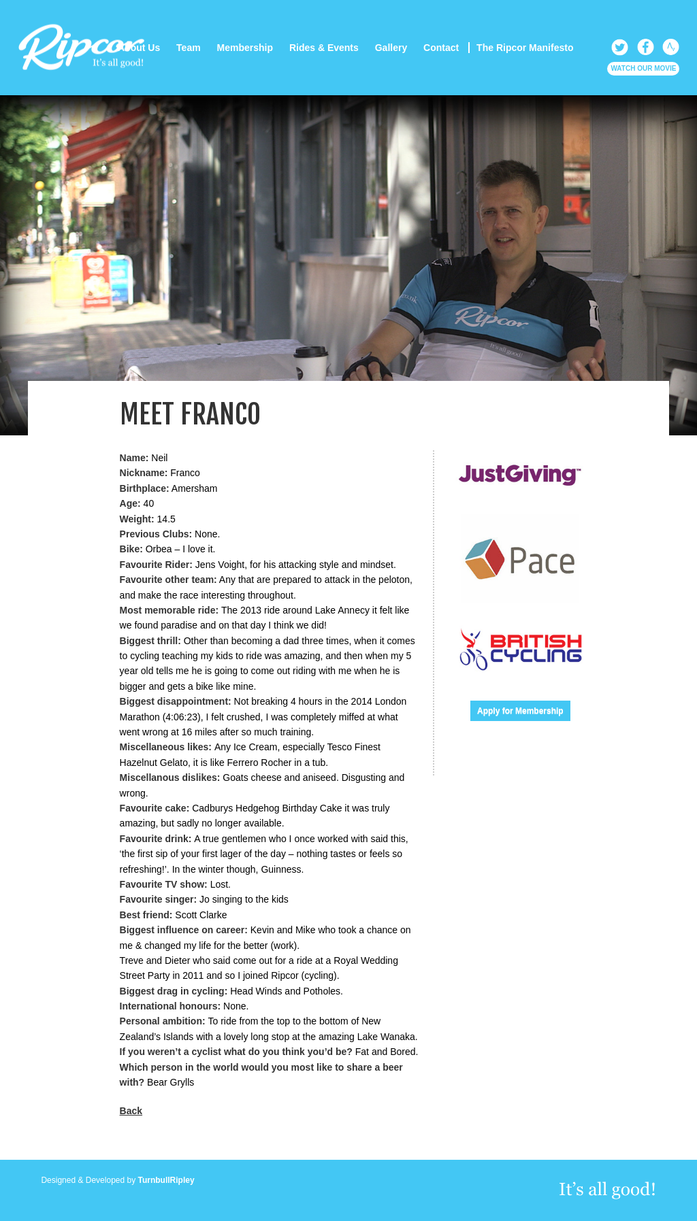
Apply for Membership (520, 711)
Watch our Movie (643, 68)
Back (131, 1110)
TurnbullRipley (166, 1180)
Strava (670, 47)
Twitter (619, 47)
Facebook (645, 47)
